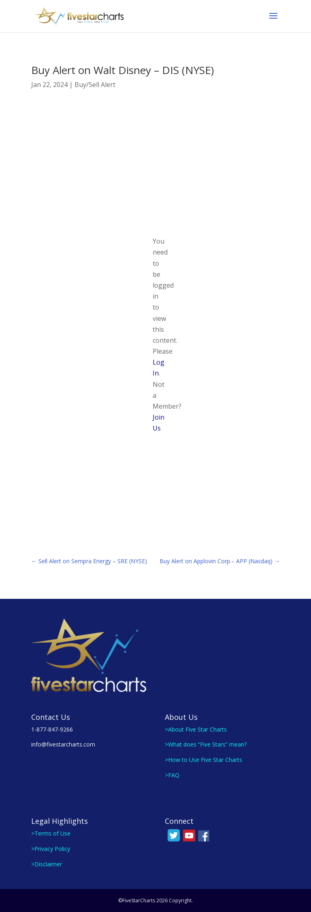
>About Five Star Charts (196, 729)
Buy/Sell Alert (95, 84)
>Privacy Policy (50, 849)
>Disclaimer (46, 864)
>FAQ (172, 775)
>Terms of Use (50, 833)
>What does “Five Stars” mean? (206, 744)
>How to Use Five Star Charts (203, 760)
